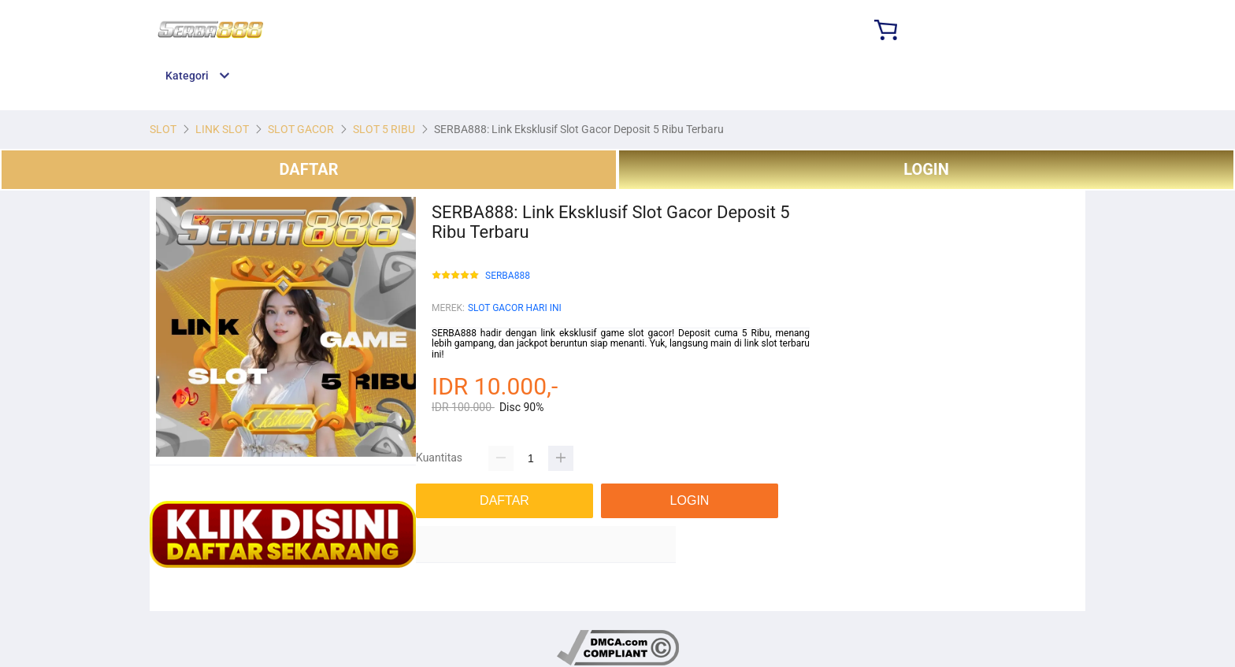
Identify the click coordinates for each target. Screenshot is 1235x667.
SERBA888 (507, 276)
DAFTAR (308, 169)
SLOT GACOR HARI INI (515, 307)
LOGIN (926, 169)
